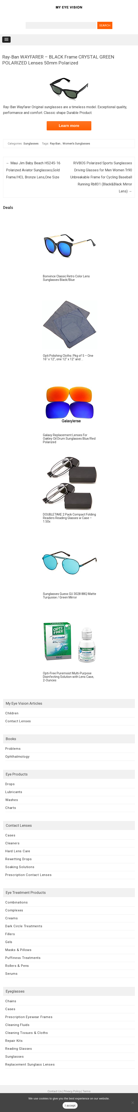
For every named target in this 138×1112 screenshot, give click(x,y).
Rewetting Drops (18, 859)
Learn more (69, 126)
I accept (70, 1105)
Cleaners (12, 843)
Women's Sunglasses (76, 143)
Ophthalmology (17, 757)
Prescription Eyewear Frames (29, 1017)
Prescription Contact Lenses (28, 875)
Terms (86, 1091)
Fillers (10, 934)
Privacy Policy (72, 1091)
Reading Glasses (18, 1049)
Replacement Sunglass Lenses (30, 1064)
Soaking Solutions (19, 867)
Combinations (16, 902)
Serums (11, 974)
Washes (11, 800)
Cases (10, 835)
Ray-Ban (55, 143)
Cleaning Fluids (17, 1025)
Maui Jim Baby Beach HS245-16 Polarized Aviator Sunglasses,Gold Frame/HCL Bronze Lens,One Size (33, 170)
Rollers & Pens (17, 966)
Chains (10, 1001)
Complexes (14, 910)
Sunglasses (30, 143)
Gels (8, 942)
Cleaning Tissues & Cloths (26, 1033)
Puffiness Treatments (23, 958)
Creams (11, 918)
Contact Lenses (18, 721)
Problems (13, 749)
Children (11, 713)
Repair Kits (14, 1041)
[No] (132, 1102)
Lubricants (13, 792)
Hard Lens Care (17, 851)
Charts (10, 808)
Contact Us (55, 1091)
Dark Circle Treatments (23, 926)
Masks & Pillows (18, 950)
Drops (10, 784)
